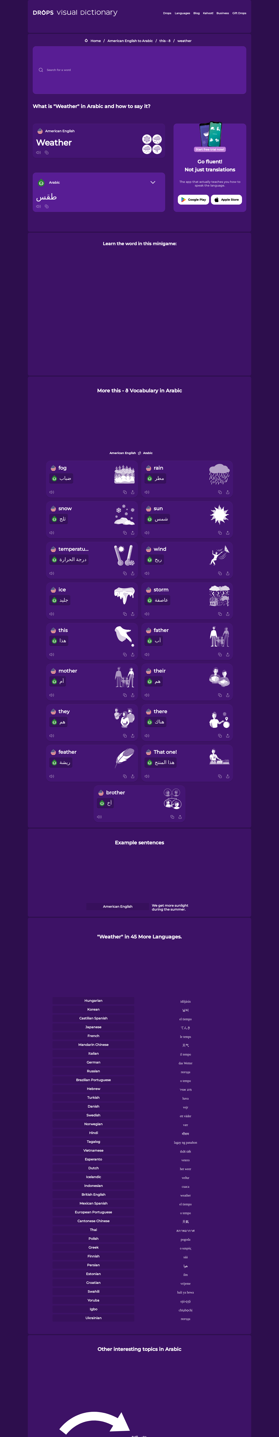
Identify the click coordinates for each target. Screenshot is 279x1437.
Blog (196, 13)
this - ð (164, 41)
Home (96, 41)
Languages (182, 13)
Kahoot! (208, 13)
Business (222, 13)
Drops (167, 13)
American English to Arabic (130, 41)
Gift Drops (239, 13)
